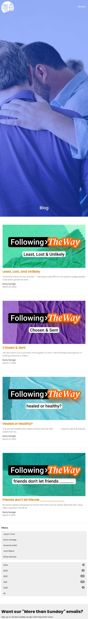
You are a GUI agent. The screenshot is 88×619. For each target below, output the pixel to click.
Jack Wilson (8, 551)
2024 (44, 565)
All (4, 593)
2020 (44, 587)
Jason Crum (9, 534)
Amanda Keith (10, 545)
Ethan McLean (9, 556)
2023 (44, 570)
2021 (44, 582)
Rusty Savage (9, 539)
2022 (44, 576)
